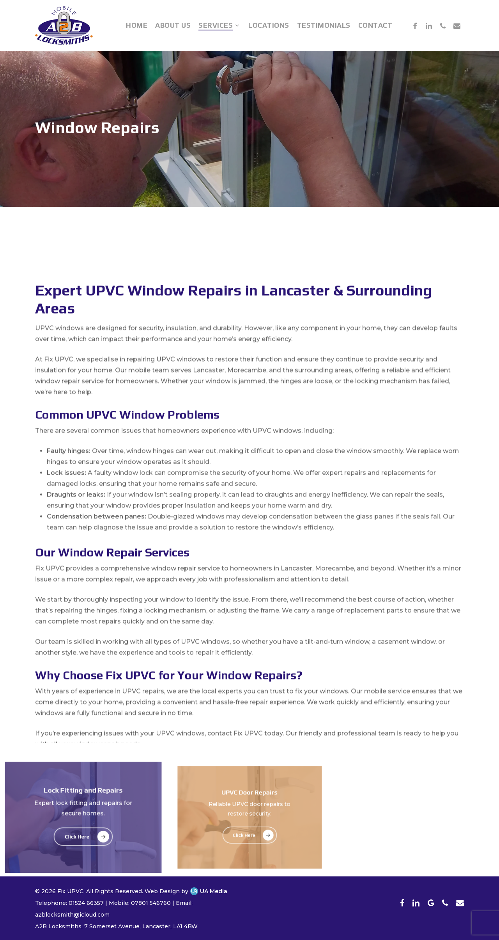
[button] (83, 835)
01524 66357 (86, 902)
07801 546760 (151, 902)
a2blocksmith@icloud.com (72, 914)
